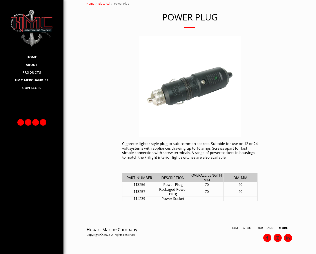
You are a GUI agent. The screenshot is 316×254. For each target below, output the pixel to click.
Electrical (104, 3)
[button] (20, 122)
